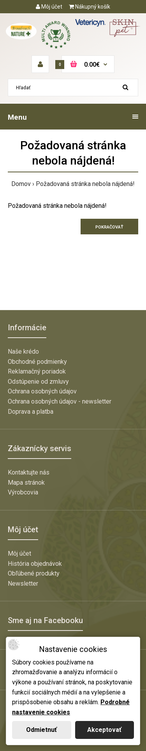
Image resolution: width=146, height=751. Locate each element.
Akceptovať (104, 729)
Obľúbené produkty (34, 573)
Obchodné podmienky (37, 361)
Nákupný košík (89, 7)
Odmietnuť (41, 729)
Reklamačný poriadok (37, 371)
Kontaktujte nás (28, 472)
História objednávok (35, 563)
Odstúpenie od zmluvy (38, 381)
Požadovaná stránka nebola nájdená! (85, 184)
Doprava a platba (30, 411)
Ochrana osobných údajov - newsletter (59, 401)
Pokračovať (109, 227)
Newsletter (23, 583)
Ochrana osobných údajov (42, 391)
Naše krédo (23, 351)
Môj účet (49, 7)
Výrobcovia (23, 492)
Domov (21, 184)
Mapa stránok (26, 482)
